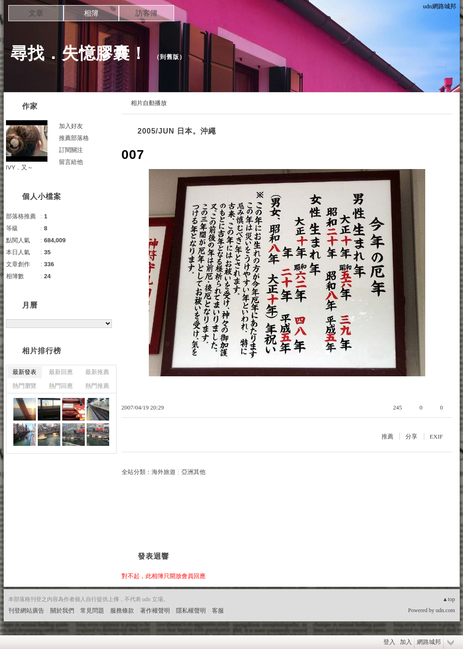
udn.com (445, 610)
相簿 (91, 13)
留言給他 (71, 161)
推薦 (387, 436)
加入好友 (71, 126)
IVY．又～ (20, 167)
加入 (406, 641)
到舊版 (169, 56)
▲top (448, 599)
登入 (389, 641)
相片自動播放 (149, 102)
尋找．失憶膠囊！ (79, 53)
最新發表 (24, 371)
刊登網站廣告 (26, 610)
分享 (411, 436)
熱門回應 (61, 385)
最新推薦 (97, 371)
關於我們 (62, 610)
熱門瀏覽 (24, 385)
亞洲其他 (193, 471)
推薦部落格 (74, 137)
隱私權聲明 (191, 610)
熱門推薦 (97, 385)
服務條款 (122, 610)
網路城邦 (429, 641)
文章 (36, 13)
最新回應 (61, 371)
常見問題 (92, 610)
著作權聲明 (155, 610)
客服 (218, 610)
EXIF (436, 436)
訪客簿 (146, 13)
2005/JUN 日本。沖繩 (177, 131)
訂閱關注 (71, 149)
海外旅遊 (164, 471)
